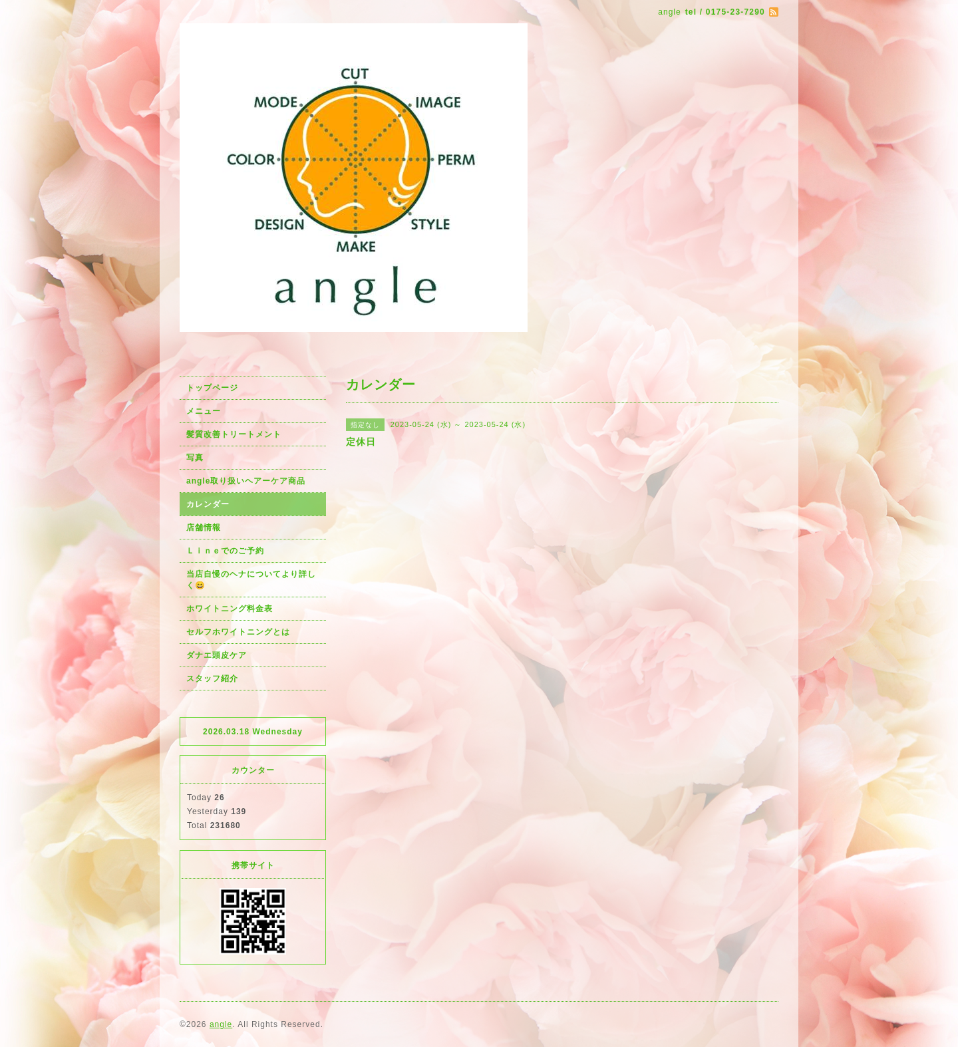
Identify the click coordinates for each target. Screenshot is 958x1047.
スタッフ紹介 (212, 678)
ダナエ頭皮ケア (216, 655)
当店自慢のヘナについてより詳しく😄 (251, 579)
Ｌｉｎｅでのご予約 (225, 550)
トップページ (212, 387)
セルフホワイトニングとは (238, 632)
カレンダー (208, 504)
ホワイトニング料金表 (229, 608)
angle (221, 1024)
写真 (195, 457)
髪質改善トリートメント (233, 434)
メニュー (203, 411)
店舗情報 (203, 527)
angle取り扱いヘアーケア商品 (245, 481)
